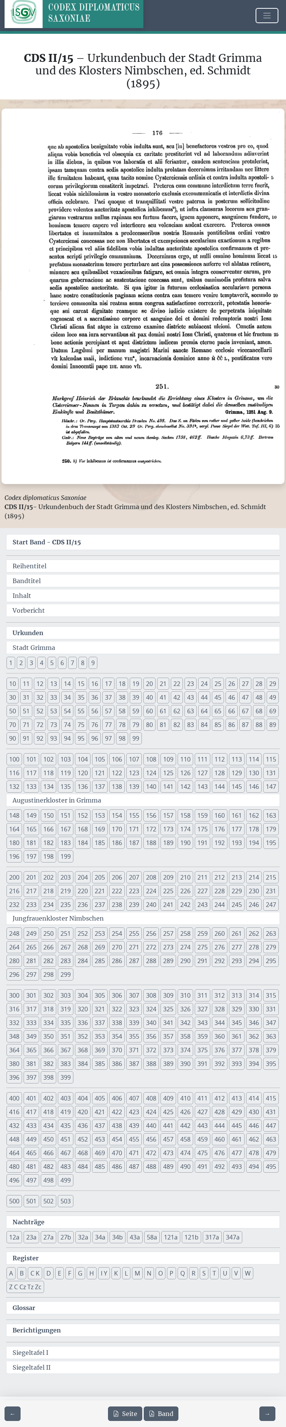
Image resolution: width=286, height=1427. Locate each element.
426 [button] (185, 1112)
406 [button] (117, 1098)
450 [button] (48, 1139)
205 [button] (100, 877)
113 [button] (237, 759)
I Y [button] (104, 1273)
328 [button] (219, 1009)
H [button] (91, 1273)
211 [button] (202, 877)
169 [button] (100, 829)
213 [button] (237, 877)
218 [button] (48, 891)
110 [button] (185, 759)
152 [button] (83, 815)
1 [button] (11, 663)
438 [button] (117, 1125)
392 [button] (219, 1064)
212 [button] (219, 877)
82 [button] (176, 725)
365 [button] (31, 1050)
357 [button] (168, 1036)
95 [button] (81, 738)
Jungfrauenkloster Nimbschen (58, 918)
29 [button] (272, 684)
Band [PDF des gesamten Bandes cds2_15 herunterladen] (161, 1414)
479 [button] (271, 1153)
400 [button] (14, 1098)
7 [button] (72, 663)
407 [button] (134, 1098)
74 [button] (67, 725)
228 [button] (219, 891)
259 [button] (202, 933)
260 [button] (219, 933)
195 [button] (271, 843)
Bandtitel (27, 581)
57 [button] (108, 711)
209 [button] (168, 877)
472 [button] (151, 1153)
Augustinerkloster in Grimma (57, 800)
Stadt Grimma (34, 647)
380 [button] (14, 1064)
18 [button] (122, 684)
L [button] (126, 1273)
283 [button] (65, 961)
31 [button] (26, 697)
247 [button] (271, 904)
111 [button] (202, 759)
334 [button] (48, 1023)
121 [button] (100, 773)
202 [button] (48, 877)
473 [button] (168, 1153)
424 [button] (151, 1112)
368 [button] (83, 1050)
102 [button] (48, 759)
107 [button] (134, 759)
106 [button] (117, 759)
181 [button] (31, 843)
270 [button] (117, 947)
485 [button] (100, 1166)
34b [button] (117, 1237)
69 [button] (272, 711)
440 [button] (151, 1125)
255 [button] (134, 933)
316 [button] (14, 1009)
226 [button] (185, 891)
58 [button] (122, 711)
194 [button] (254, 843)
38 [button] (122, 697)
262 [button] (254, 933)
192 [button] (219, 843)
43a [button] (135, 1237)
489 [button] (168, 1166)
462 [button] (254, 1139)
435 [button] (65, 1125)
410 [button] (185, 1098)
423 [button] (134, 1112)
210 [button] (185, 877)
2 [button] (21, 663)
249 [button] (31, 933)
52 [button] (40, 711)
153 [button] (100, 815)
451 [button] (65, 1139)
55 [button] (81, 711)
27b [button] (65, 1237)
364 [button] (14, 1050)
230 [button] (254, 891)
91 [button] (26, 738)
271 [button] (134, 947)
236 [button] (83, 904)
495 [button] (271, 1166)
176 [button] (219, 829)
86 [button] (231, 725)
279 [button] (271, 947)
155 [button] (134, 815)
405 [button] (100, 1098)
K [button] (116, 1273)
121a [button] (171, 1237)
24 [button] (204, 684)
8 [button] (82, 663)
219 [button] (65, 891)
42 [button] (176, 697)
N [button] (149, 1273)
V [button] (236, 1273)
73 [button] (53, 725)
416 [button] (14, 1112)
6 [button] (62, 663)
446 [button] (254, 1125)
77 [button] (108, 725)
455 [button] (134, 1139)
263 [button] (271, 933)
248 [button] (14, 933)
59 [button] (135, 711)
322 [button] (117, 1009)
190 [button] (185, 843)
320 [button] (83, 1009)
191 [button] (202, 843)
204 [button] (83, 877)
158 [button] (185, 815)
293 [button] (237, 961)
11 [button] (26, 684)
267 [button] (65, 947)
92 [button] (40, 738)
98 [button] (122, 738)
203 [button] (65, 877)
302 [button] (48, 995)
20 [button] (149, 684)
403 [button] (65, 1098)
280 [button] (14, 961)
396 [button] (14, 1077)
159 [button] (202, 815)
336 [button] (83, 1023)
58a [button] (152, 1237)
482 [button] (48, 1166)
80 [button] (149, 725)
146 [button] (254, 786)
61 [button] (163, 711)
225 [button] (168, 891)
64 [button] (204, 711)
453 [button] (100, 1139)
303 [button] (65, 995)
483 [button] (65, 1166)
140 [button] (151, 786)
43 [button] (190, 697)
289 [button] (168, 961)
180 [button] (14, 843)
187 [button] (134, 843)
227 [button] (202, 891)
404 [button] (83, 1098)
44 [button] (204, 697)
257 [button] (168, 933)
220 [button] (83, 891)
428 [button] (219, 1112)
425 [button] (168, 1112)
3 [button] (31, 663)
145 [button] (237, 786)
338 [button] (117, 1023)
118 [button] (48, 773)
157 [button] (168, 815)
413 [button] (237, 1098)
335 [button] (65, 1023)
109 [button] (168, 759)
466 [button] (48, 1153)
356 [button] (151, 1036)
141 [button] (168, 786)
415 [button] (271, 1098)
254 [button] (117, 933)
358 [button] (185, 1036)
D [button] (48, 1273)
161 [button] (237, 815)
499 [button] (65, 1180)
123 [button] (134, 773)
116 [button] (14, 773)
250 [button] (48, 933)
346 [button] (254, 1023)
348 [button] (14, 1036)
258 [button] (185, 933)
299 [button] (65, 974)
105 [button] (100, 759)
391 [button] (202, 1064)
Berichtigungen (37, 1330)
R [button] (193, 1273)
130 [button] (254, 773)
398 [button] (48, 1077)
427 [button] (202, 1112)
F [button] (69, 1273)
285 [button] (100, 961)
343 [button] (202, 1023)
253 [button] (100, 933)
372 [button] (151, 1050)
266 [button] (48, 947)
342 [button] (185, 1023)
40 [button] (149, 697)
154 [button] (117, 815)
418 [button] (48, 1112)
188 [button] (151, 843)
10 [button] (12, 684)
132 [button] (14, 786)
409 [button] (168, 1098)
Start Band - (47, 542)
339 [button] (134, 1023)
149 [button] (31, 815)
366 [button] (48, 1050)
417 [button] (31, 1112)
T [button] (214, 1273)
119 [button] (65, 773)
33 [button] (53, 697)
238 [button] (117, 904)
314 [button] (254, 995)
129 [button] (237, 773)
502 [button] (48, 1201)
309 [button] (168, 995)
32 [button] (40, 697)
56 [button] (94, 711)
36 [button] (94, 697)
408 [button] (151, 1098)
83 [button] (190, 725)
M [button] (137, 1273)
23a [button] (31, 1237)
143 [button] (202, 786)
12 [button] (40, 684)
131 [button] (271, 773)
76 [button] (94, 725)
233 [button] (31, 904)
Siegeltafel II (32, 1367)
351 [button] (65, 1036)
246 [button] (254, 904)
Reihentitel (29, 566)
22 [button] (176, 684)
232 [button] (14, 904)
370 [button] (117, 1050)
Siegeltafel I (30, 1352)
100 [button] (14, 759)
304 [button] (83, 995)
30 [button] (12, 697)
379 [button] (271, 1050)
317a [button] (212, 1237)
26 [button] (231, 684)
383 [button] (65, 1064)
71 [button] (26, 725)
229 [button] (237, 891)
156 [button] (151, 815)
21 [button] (163, 684)
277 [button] (237, 947)
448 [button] (14, 1139)
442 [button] (185, 1125)
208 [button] (151, 877)
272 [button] (151, 947)
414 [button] (254, 1098)
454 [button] (117, 1139)
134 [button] (48, 786)
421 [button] (100, 1112)
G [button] (80, 1273)
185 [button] (100, 843)
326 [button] (185, 1009)
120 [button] (83, 773)
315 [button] (271, 995)
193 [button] (237, 843)
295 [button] (271, 961)
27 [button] (245, 684)
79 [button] (135, 725)
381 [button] (31, 1064)
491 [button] (202, 1166)
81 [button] (163, 725)
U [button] (225, 1273)
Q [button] (182, 1273)
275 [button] (202, 947)
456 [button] (151, 1139)
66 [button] (231, 711)
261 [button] (237, 933)
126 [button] (185, 773)
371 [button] (134, 1050)
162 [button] (254, 815)
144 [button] (219, 786)
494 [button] (254, 1166)
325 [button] (168, 1009)
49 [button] (272, 697)
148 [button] (14, 815)
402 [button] (48, 1098)
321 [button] (100, 1009)
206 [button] (117, 877)
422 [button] (117, 1112)
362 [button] (254, 1036)
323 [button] (134, 1009)
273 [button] (168, 947)
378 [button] (254, 1050)
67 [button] (245, 711)
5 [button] (52, 663)
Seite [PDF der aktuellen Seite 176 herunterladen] (125, 1414)
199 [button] (65, 856)
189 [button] (168, 843)
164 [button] (14, 829)
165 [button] (31, 829)
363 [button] (271, 1036)
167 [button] (65, 829)
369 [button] (100, 1050)
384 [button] (83, 1064)
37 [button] (108, 697)
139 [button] (134, 786)
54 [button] (67, 711)
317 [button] (31, 1009)
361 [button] (237, 1036)
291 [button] (202, 961)
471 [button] (134, 1153)
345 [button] (237, 1023)
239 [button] (134, 904)
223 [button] (134, 891)
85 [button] (217, 725)
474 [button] (185, 1153)
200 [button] (14, 877)
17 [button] (108, 684)
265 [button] (31, 947)
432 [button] (14, 1125)
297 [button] (31, 974)
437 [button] (100, 1125)
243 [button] (202, 904)
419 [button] (65, 1112)
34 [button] (67, 697)
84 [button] (204, 725)
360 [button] (219, 1036)
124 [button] (151, 773)
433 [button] (31, 1125)
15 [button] (81, 684)
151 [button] (65, 815)
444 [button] (219, 1125)
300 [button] (14, 995)
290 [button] (185, 961)
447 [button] (271, 1125)
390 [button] (185, 1064)
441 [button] (168, 1125)
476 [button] (219, 1153)
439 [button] (134, 1125)
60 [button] (149, 711)
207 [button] (134, 877)
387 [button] (134, 1064)
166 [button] (48, 829)
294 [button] (254, 961)
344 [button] (219, 1023)
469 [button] (100, 1153)
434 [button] (48, 1125)
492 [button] (219, 1166)
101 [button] (31, 759)
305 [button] (100, 995)
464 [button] (14, 1153)
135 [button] (65, 786)
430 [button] (254, 1112)
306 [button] (117, 995)
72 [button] (40, 725)
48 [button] (259, 697)
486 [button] (117, 1166)
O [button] (160, 1273)
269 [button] (100, 947)
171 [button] (134, 829)
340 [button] (151, 1023)
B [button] (22, 1273)
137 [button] (100, 786)
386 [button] (117, 1064)
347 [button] (271, 1023)
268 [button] (83, 947)
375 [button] (202, 1050)
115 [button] (271, 759)
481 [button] (31, 1166)
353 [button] (100, 1036)
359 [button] (202, 1036)
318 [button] (48, 1009)
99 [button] (135, 738)
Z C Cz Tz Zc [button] (25, 1287)
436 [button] (83, 1125)
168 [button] (83, 829)
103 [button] (65, 759)
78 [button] (122, 725)
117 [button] (31, 773)
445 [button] (237, 1125)
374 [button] (185, 1050)
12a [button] (14, 1237)
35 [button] (81, 697)
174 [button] (185, 829)
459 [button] (202, 1139)
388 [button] (151, 1064)
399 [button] (65, 1077)
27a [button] (48, 1237)
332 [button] (14, 1023)
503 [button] (65, 1201)
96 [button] (94, 738)
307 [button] (134, 995)
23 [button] (190, 684)
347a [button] (233, 1237)
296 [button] (14, 974)
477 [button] (237, 1153)
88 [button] (259, 725)
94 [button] (67, 738)
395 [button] (271, 1064)
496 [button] (14, 1180)
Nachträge (28, 1222)
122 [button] (117, 773)
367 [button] (65, 1050)
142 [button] (185, 786)
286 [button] (117, 961)
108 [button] (151, 759)
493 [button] (237, 1166)
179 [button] (271, 829)
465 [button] (31, 1153)
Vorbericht (29, 610)
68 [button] (259, 711)
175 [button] (202, 829)
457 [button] (168, 1139)
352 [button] (83, 1036)
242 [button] (185, 904)
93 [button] (53, 738)
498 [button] (48, 1180)
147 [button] (271, 786)
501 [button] (31, 1201)
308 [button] (151, 995)
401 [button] (31, 1098)
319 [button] (65, 1009)
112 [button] (219, 759)
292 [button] (219, 961)
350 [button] (48, 1036)
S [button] (204, 1273)
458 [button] (185, 1139)
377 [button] (237, 1050)
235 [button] (65, 904)
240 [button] (151, 904)
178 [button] (254, 829)
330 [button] (254, 1009)
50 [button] (12, 711)
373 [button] (168, 1050)
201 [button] (31, 877)
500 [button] (14, 1201)
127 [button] (202, 773)
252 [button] (83, 933)
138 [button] (117, 786)
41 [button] (163, 697)
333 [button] (31, 1023)
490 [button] (185, 1166)
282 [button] (48, 961)
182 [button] (48, 843)
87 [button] (245, 725)
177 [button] (237, 829)
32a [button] (83, 1237)
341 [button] (168, 1023)
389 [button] (168, 1064)
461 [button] (237, 1139)
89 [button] (272, 725)
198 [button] (48, 856)
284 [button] (83, 961)
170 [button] (117, 829)
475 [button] (202, 1153)
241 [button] (168, 904)
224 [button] (151, 891)
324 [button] (151, 1009)
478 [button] (254, 1153)
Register (26, 1258)
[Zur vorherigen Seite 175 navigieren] (13, 1414)
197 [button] (31, 856)
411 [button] (202, 1098)
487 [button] (134, 1166)
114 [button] (254, 759)
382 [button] (48, 1064)
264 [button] (14, 947)
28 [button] (259, 684)
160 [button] (219, 815)
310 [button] (185, 995)
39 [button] (135, 697)
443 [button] (202, 1125)
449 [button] (31, 1139)
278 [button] (254, 947)
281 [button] (31, 961)
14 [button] (67, 684)
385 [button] (100, 1064)
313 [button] (237, 995)
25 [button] (217, 684)
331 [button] (271, 1009)
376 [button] (219, 1050)
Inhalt (22, 595)
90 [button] (12, 738)
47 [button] (245, 697)
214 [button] (254, 877)
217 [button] (31, 891)
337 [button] (100, 1023)
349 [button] (31, 1036)
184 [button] (83, 843)
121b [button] (191, 1237)
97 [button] (108, 738)
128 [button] (219, 773)
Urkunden (28, 633)
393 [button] (237, 1064)
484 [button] (83, 1166)
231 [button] (271, 891)
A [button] (11, 1273)
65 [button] (217, 711)
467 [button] (65, 1153)
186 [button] (117, 843)
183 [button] (65, 843)
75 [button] (81, 725)
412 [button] (219, 1098)
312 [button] (219, 995)
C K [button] (35, 1273)
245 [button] (237, 904)
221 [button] (100, 891)
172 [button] (151, 829)
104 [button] (83, 759)
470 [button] (117, 1153)
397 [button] (31, 1077)
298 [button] (48, 974)
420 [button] (83, 1112)
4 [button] (41, 663)
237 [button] (100, 904)
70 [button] (12, 725)
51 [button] (26, 711)
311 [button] (202, 995)
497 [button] (31, 1180)
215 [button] (271, 877)
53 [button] (53, 711)
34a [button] (100, 1237)
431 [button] (271, 1112)
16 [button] (94, 684)
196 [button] (14, 856)
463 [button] (271, 1139)
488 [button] (151, 1166)
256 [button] (151, 933)
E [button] (59, 1273)
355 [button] (134, 1036)
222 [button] (117, 891)
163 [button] (271, 815)
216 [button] (14, 891)
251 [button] (65, 933)
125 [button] (168, 773)
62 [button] (176, 711)
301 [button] (31, 995)
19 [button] (135, 684)
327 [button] (202, 1009)
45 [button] (217, 697)
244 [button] (219, 904)
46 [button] (231, 697)
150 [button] (48, 815)
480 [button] (14, 1166)
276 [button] (219, 947)
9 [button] (93, 663)
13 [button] (53, 684)
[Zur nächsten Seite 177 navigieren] (267, 1414)
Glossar (24, 1308)
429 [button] (237, 1112)
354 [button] (117, 1036)
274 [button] (185, 947)
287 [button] (134, 961)
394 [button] (254, 1064)
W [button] (248, 1273)
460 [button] (219, 1139)
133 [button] (31, 786)
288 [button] (151, 961)
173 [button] (168, 829)
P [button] (171, 1273)
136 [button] (83, 786)
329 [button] (237, 1009)
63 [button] (190, 711)
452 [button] (83, 1139)
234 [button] (48, 904)
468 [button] (83, 1153)
